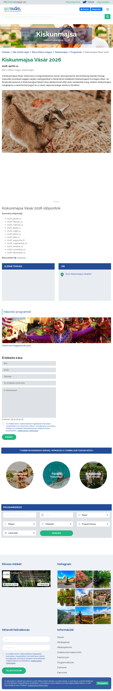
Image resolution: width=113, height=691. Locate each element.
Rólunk (60, 637)
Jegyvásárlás (103, 2)
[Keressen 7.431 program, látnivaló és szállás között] (54, 16)
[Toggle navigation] (107, 9)
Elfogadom (102, 683)
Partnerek (62, 667)
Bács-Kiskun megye (42, 52)
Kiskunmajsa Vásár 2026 (31, 60)
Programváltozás (65, 662)
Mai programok (73, 2)
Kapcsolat (62, 672)
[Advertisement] (56, 185)
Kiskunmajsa (61, 52)
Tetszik (10, 584)
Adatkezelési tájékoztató (69, 652)
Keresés (56, 533)
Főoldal (6, 52)
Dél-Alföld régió (21, 52)
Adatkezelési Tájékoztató (27, 431)
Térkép (88, 2)
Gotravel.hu (16, 573)
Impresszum (63, 657)
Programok (76, 52)
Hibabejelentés (64, 647)
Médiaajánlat (63, 642)
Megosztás (43, 584)
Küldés (9, 437)
